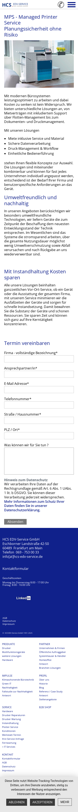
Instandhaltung (10, 723)
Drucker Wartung (11, 719)
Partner (44, 644)
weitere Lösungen (11, 656)
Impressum (8, 624)
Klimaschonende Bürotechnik (18, 679)
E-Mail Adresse (16, 383)
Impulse (7, 675)
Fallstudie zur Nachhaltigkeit (17, 691)
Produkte (8, 644)
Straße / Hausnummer (22, 414)
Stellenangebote (48, 699)
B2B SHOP (45, 707)
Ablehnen (17, 802)
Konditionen (9, 731)
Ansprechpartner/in (20, 368)
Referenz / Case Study (51, 691)
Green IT (6, 683)
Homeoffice (45, 660)
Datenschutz (9, 620)
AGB (4, 618)
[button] (72, 5)
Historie (43, 683)
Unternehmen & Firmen (52, 648)
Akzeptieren (42, 802)
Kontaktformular (15, 568)
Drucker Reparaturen (13, 715)
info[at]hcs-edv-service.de (22, 556)
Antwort (43, 663)
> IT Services (8, 746)
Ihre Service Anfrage (13, 738)
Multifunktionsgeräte (13, 652)
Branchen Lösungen (50, 667)
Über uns (44, 679)
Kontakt (7, 754)
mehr (65, 802)
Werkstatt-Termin (11, 734)
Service (7, 707)
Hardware (7, 660)
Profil (43, 675)
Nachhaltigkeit (9, 687)
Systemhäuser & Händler (52, 656)
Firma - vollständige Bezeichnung (31, 353)
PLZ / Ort (12, 429)
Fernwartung (9, 742)
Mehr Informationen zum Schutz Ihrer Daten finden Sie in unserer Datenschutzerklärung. (34, 506)
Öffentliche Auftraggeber (52, 652)
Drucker (6, 648)
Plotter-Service (10, 727)
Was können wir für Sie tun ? (26, 445)
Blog (41, 687)
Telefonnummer (17, 399)
